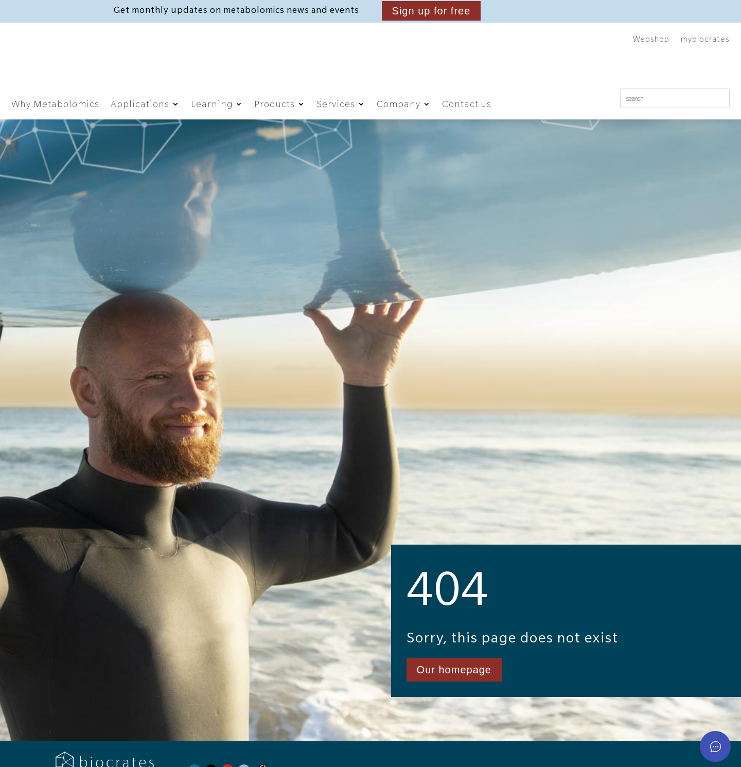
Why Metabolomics (55, 104)
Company (398, 104)
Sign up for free (431, 10)
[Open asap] (715, 746)
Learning (212, 104)
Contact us (466, 104)
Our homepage (454, 704)
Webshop (651, 40)
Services (335, 104)
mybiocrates (705, 40)
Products (274, 104)
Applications (140, 104)
